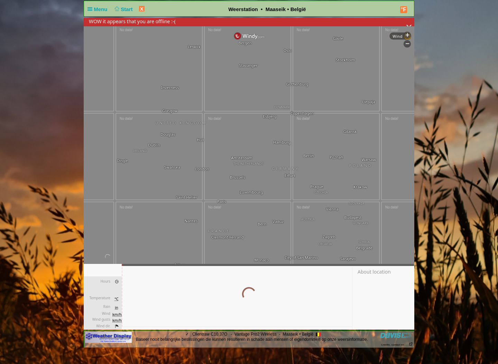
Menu (98, 9)
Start (123, 9)
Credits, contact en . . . (397, 344)
